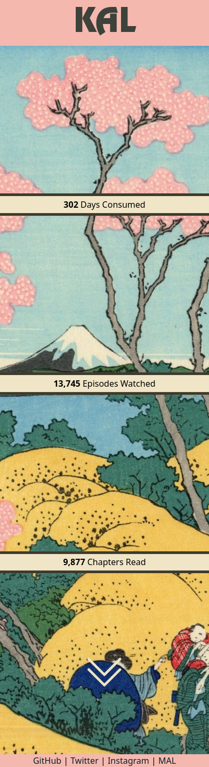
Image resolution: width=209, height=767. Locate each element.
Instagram (128, 760)
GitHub (48, 760)
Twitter (84, 760)
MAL (167, 760)
